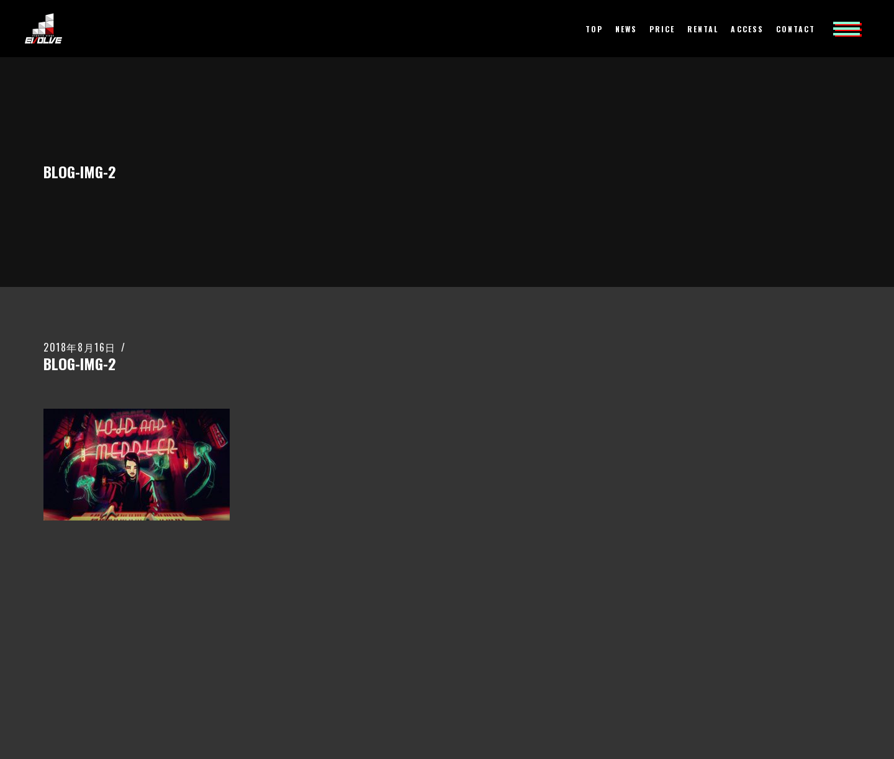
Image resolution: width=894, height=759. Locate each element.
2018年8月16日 (79, 347)
